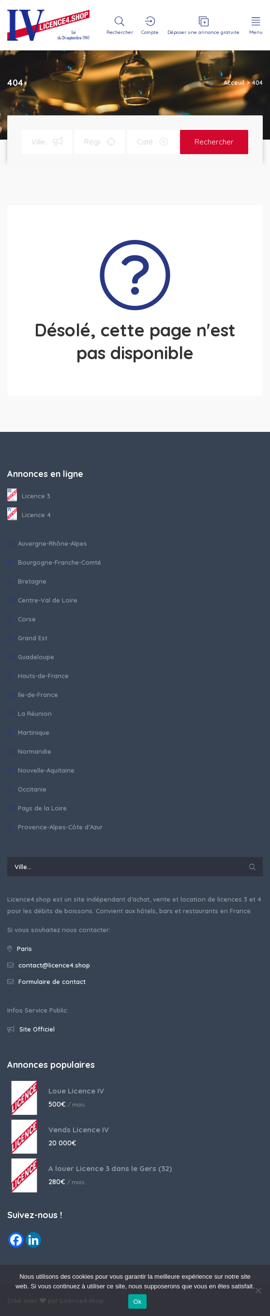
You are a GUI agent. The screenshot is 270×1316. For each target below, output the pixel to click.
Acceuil (234, 82)
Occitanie (26, 789)
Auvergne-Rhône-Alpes (47, 543)
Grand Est (27, 638)
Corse (21, 619)
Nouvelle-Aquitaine (41, 770)
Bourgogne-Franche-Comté (54, 562)
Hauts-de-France (38, 676)
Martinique (28, 732)
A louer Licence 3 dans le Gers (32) (110, 1168)
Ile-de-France (32, 694)
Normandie (29, 751)
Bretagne (26, 581)
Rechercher (214, 141)
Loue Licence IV (76, 1090)
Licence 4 (29, 514)
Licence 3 (28, 495)
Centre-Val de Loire (42, 600)
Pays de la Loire (37, 808)
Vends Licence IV (78, 1129)
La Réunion (29, 713)
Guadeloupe (30, 657)
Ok (137, 1301)
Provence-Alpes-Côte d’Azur (55, 827)
